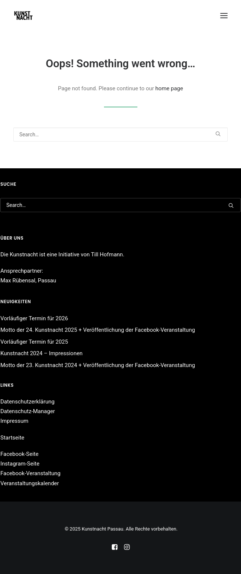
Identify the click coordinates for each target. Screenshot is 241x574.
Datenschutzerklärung (27, 401)
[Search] (120, 134)
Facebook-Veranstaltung (30, 473)
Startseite (12, 437)
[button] (224, 15)
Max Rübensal (17, 280)
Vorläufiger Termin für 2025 (34, 341)
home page (169, 88)
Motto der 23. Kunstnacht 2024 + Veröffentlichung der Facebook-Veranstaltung (97, 365)
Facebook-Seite (19, 454)
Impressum (14, 421)
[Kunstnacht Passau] (23, 15)
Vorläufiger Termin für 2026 (34, 318)
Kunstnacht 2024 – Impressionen (41, 353)
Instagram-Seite (19, 463)
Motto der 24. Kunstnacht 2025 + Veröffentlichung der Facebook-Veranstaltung (97, 330)
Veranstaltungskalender (29, 483)
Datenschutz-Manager (27, 411)
